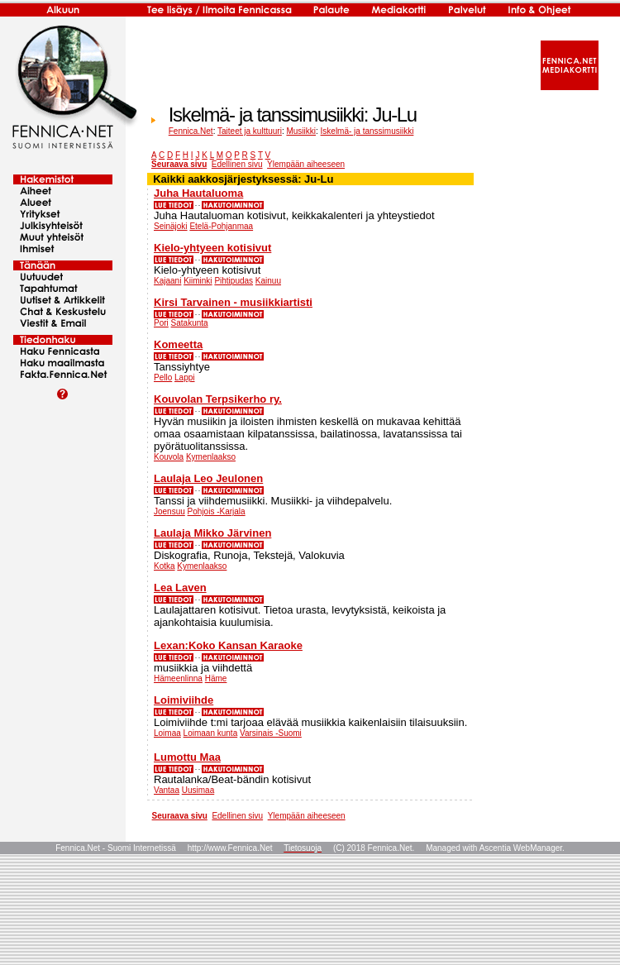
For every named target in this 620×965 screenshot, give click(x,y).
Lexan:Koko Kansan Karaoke (228, 645)
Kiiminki (198, 280)
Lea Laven (180, 587)
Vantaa (166, 790)
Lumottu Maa (187, 757)
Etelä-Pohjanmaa (221, 226)
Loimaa (167, 733)
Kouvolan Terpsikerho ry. (218, 399)
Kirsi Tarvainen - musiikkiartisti (233, 302)
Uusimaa (198, 790)
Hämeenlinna (178, 678)
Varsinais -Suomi (271, 733)
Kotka (164, 566)
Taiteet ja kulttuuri (249, 131)
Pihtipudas (233, 280)
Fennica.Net (191, 131)
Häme (216, 678)
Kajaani (167, 280)
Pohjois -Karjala (217, 511)
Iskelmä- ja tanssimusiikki (367, 131)
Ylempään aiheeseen (306, 164)
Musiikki (301, 131)
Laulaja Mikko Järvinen (212, 533)
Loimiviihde (183, 700)
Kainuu (268, 280)
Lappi (184, 377)
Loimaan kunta (211, 733)
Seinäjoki (171, 226)
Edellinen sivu (237, 164)
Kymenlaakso (211, 456)
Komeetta (178, 344)
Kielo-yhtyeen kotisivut (212, 247)
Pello (163, 377)
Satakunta (189, 322)
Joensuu (169, 511)
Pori (161, 322)
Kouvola (169, 456)
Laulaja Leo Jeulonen (208, 478)
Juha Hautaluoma (198, 193)
